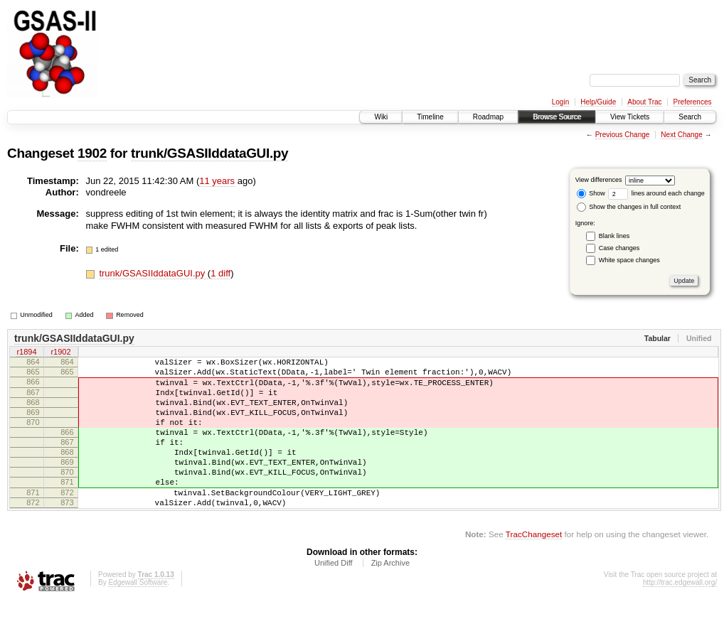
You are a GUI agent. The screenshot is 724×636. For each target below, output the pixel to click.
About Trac (644, 102)
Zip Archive (390, 597)
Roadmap (488, 117)
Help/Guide (598, 102)
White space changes (629, 260)
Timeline (430, 117)
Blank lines (614, 235)
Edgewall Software (137, 616)
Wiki (381, 117)
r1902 (60, 353)
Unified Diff (333, 597)
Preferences (693, 102)
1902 (92, 153)
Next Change (681, 135)
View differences (598, 179)
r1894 (26, 353)
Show (591, 193)
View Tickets (629, 117)
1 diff (220, 273)
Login (560, 102)
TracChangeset (534, 568)
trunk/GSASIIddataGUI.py (209, 153)
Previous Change (622, 135)
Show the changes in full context (629, 206)
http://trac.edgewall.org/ (680, 616)
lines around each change (656, 193)
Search (689, 117)
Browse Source (557, 117)
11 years (217, 181)
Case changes (619, 248)
